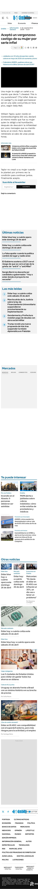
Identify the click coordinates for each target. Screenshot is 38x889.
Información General (14, 28)
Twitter (3, 811)
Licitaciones (18, 860)
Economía (22, 23)
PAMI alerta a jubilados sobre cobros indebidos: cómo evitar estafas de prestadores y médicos (28, 503)
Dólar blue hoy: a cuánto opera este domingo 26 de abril (16, 238)
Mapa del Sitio (15, 849)
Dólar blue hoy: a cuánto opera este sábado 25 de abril (18, 643)
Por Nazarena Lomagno (30, 601)
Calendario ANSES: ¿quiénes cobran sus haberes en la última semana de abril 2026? (18, 63)
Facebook (8, 812)
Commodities (23, 372)
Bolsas (13, 372)
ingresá (35, 17)
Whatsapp (29, 812)
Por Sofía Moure (6, 696)
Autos (29, 841)
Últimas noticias (21, 819)
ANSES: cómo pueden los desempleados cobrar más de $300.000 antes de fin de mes (25, 522)
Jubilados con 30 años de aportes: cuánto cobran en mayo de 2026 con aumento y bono (20, 57)
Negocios (6, 830)
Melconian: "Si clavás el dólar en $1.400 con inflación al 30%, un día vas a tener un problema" (31, 587)
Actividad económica (28, 13)
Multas (5, 860)
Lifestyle (30, 830)
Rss (3, 849)
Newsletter (31, 812)
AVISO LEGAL (7, 856)
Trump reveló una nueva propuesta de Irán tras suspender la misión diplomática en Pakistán (19, 328)
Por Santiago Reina (7, 734)
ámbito (3, 29)
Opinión (18, 830)
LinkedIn (18, 812)
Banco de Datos (9, 827)
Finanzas (19, 823)
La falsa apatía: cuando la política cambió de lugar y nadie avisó (18, 254)
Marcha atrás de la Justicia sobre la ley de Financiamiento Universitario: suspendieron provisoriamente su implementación (21, 305)
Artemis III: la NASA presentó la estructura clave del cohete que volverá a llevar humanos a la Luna (24, 157)
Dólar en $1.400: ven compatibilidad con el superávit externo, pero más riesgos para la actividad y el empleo (18, 728)
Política (31, 823)
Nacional (6, 834)
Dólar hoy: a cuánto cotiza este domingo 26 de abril (16, 246)
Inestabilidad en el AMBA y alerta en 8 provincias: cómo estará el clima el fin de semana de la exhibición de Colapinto (25, 537)
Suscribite (26, 186)
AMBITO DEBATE (30, 868)
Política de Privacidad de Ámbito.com (19, 852)
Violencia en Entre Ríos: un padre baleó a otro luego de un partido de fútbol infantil (24, 148)
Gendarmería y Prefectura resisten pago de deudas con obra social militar (21, 318)
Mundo (18, 834)
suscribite (28, 17)
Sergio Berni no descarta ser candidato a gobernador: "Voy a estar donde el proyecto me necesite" (17, 276)
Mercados (25, 827)
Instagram (13, 812)
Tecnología (24, 845)
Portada (6, 819)
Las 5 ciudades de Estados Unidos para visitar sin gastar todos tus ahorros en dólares (17, 677)
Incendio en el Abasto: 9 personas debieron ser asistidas (7, 501)
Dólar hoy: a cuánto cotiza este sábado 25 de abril (19, 294)
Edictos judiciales (25, 856)
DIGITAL (8, 868)
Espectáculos (8, 845)
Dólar (16, 13)
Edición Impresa (9, 838)
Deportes (29, 834)
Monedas (5, 372)
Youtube (24, 811)
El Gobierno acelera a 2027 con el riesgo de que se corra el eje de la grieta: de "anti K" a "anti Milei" (18, 264)
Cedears (33, 372)
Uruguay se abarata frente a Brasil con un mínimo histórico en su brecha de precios (18, 690)
